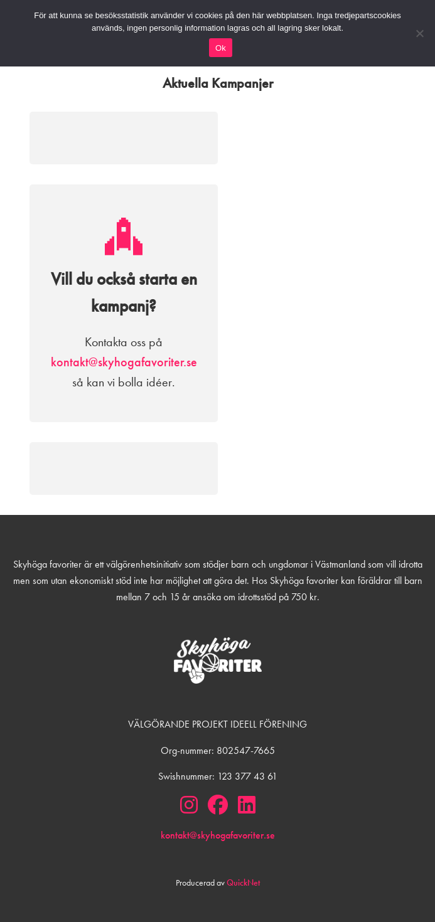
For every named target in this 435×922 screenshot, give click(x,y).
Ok (220, 48)
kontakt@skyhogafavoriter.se (124, 361)
